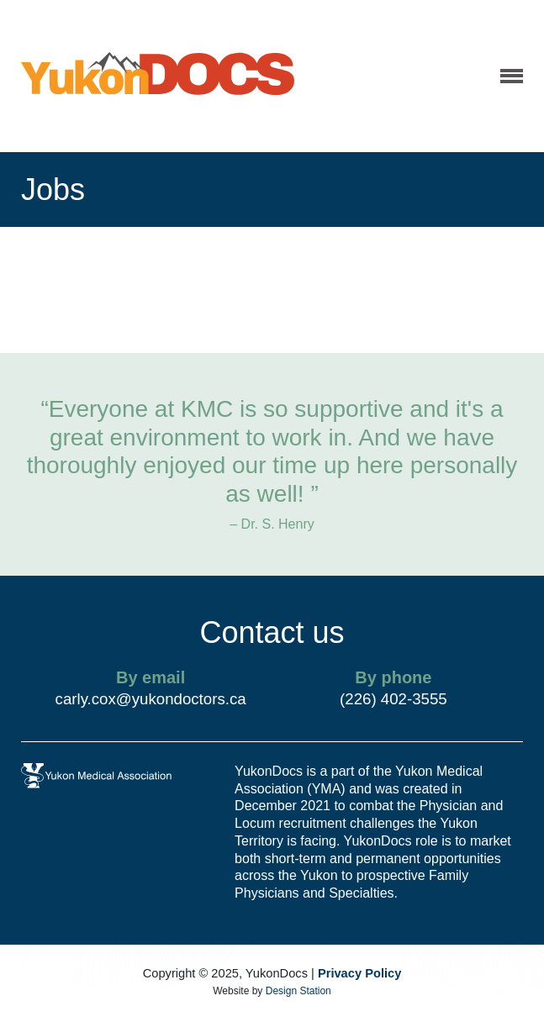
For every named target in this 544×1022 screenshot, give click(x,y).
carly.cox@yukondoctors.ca (150, 699)
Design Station (298, 991)
